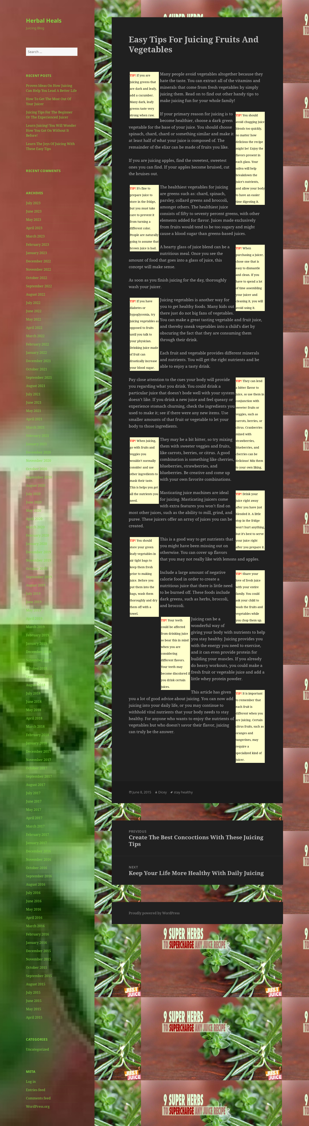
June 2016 (34, 901)
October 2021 (36, 369)
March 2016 (35, 926)
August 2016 (35, 884)
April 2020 (34, 518)
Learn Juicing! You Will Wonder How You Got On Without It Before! (51, 130)
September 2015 (39, 976)
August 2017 (35, 784)
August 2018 (35, 685)
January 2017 (36, 843)
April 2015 (34, 1017)
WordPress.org (38, 1106)
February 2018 (37, 735)
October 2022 (36, 277)
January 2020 (36, 543)
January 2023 (36, 253)
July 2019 (33, 593)
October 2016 (36, 867)
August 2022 (35, 294)
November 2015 (38, 959)
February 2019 (37, 635)
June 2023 (34, 211)
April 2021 (34, 419)
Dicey (162, 792)
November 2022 (38, 269)
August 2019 (35, 585)
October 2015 (36, 967)
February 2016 (37, 934)
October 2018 (36, 668)
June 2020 (34, 502)
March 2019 (35, 626)
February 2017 (37, 834)
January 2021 (36, 444)
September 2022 (39, 286)
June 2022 (34, 311)
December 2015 (38, 951)
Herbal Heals (43, 20)
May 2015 (33, 1009)
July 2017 (33, 793)
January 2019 (36, 643)
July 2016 (33, 892)
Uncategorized (37, 1049)
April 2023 (34, 228)
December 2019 (38, 552)
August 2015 (35, 984)
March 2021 (35, 427)
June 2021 (34, 402)
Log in (31, 1081)
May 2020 (33, 510)
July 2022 (33, 302)
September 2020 (39, 477)
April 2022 (34, 327)
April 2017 (34, 818)
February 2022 (37, 344)
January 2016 (36, 942)
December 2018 (38, 651)
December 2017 (38, 751)
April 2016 (34, 917)
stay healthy (183, 792)
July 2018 (33, 693)
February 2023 (37, 244)
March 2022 (35, 336)
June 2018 (34, 701)
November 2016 (38, 859)
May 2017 (33, 809)
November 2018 (38, 660)
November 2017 (38, 759)
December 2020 (38, 452)
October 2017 (36, 768)
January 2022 (36, 352)
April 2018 (34, 718)
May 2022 (33, 319)
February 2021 (37, 435)
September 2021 (39, 377)
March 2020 (35, 527)
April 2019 (34, 618)
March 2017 (35, 826)
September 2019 (39, 577)
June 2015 (34, 1000)
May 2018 (33, 710)
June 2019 (34, 602)
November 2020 (38, 460)
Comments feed (38, 1098)
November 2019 (38, 560)
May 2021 (33, 410)
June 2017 (34, 801)
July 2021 (33, 394)
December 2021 (38, 361)
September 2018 (39, 676)
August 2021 (35, 386)
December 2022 (38, 261)
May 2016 (33, 909)
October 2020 (36, 469)
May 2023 (33, 219)
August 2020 (35, 485)
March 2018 (35, 726)
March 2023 (35, 236)
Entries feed (35, 1090)
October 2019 (36, 568)
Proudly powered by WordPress (154, 913)
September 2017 (39, 776)
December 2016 (38, 851)
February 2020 (37, 535)
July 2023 (33, 203)
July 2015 (33, 992)
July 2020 (33, 494)
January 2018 (36, 743)
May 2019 (33, 610)
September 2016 (39, 876)
